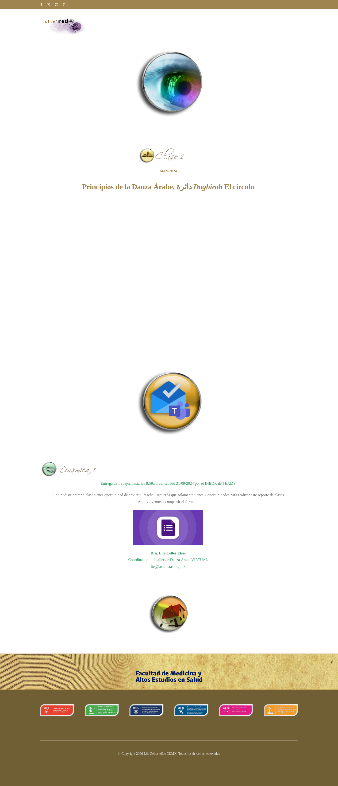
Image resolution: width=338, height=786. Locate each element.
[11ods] (281, 706)
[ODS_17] (146, 706)
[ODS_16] (191, 706)
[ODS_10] (236, 706)
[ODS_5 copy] (57, 706)
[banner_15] (102, 706)
